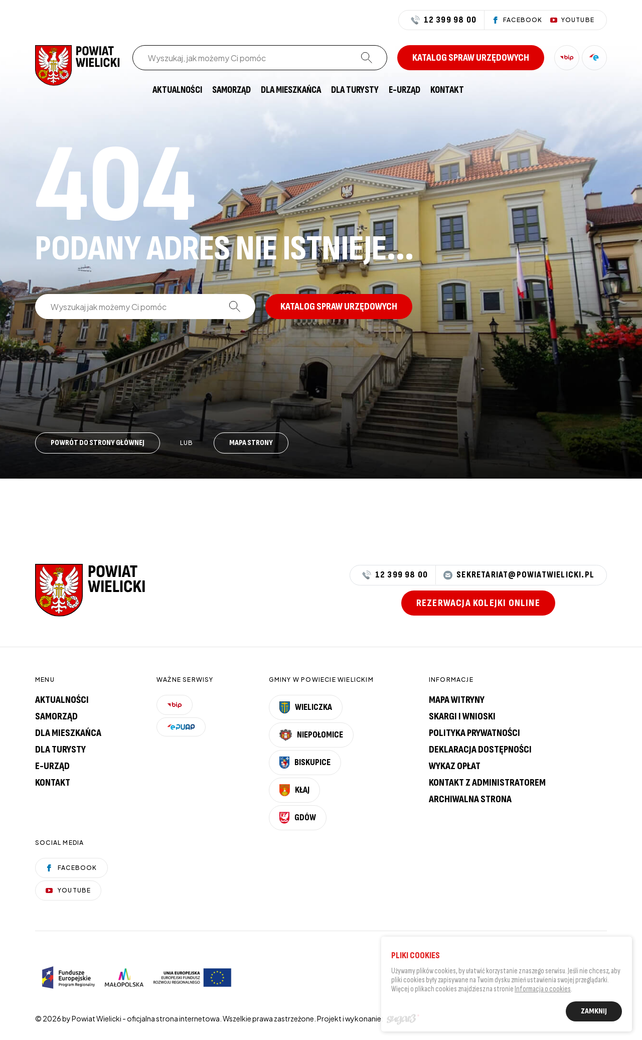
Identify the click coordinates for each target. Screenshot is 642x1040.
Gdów (297, 818)
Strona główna (137, 90)
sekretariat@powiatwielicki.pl (518, 575)
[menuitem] (137, 90)
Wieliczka (306, 707)
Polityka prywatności (474, 733)
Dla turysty (355, 90)
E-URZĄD (404, 90)
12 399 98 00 (443, 20)
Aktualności (177, 90)
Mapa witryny (457, 700)
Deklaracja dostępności (480, 750)
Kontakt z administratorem (487, 783)
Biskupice (305, 763)
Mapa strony (251, 443)
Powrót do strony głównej (97, 443)
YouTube (68, 890)
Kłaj (294, 790)
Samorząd (231, 90)
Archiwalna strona (470, 799)
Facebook (71, 867)
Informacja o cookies (543, 991)
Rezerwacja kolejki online (478, 603)
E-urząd (52, 766)
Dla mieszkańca (291, 90)
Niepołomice (311, 735)
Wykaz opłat (454, 766)
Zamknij (594, 1013)
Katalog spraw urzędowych (470, 58)
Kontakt (447, 90)
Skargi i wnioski (462, 716)
